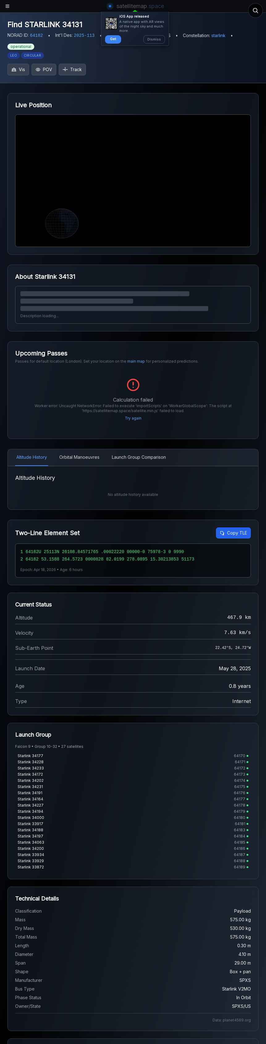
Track (72, 69)
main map (136, 361)
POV (44, 69)
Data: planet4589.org (232, 1020)
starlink (218, 35)
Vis (18, 69)
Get (113, 39)
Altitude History (31, 457)
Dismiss (154, 39)
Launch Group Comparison (139, 457)
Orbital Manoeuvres (79, 457)
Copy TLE (233, 532)
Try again (133, 418)
